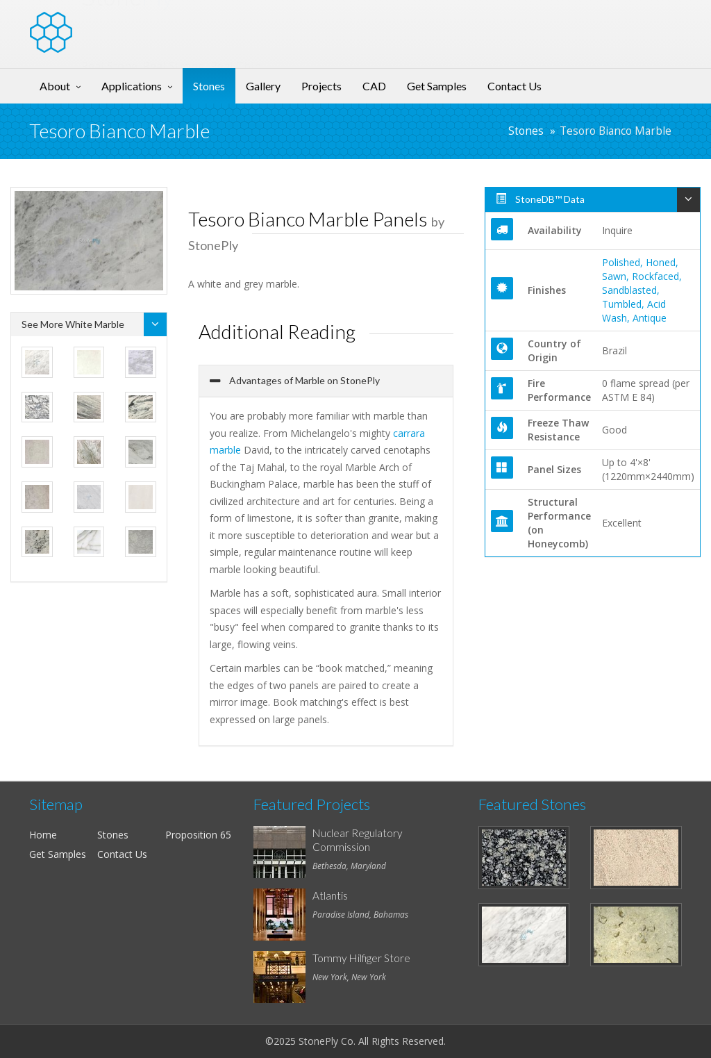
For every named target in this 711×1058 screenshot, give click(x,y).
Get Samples (437, 85)
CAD (374, 85)
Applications (131, 85)
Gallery (263, 85)
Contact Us (514, 85)
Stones (209, 85)
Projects (321, 85)
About (55, 85)
